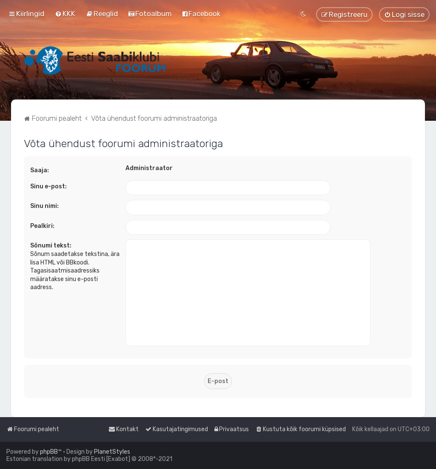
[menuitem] (65, 13)
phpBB (49, 451)
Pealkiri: (42, 226)
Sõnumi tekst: (50, 245)
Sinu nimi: (44, 206)
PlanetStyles (112, 451)
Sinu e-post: (48, 186)
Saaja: (39, 170)
